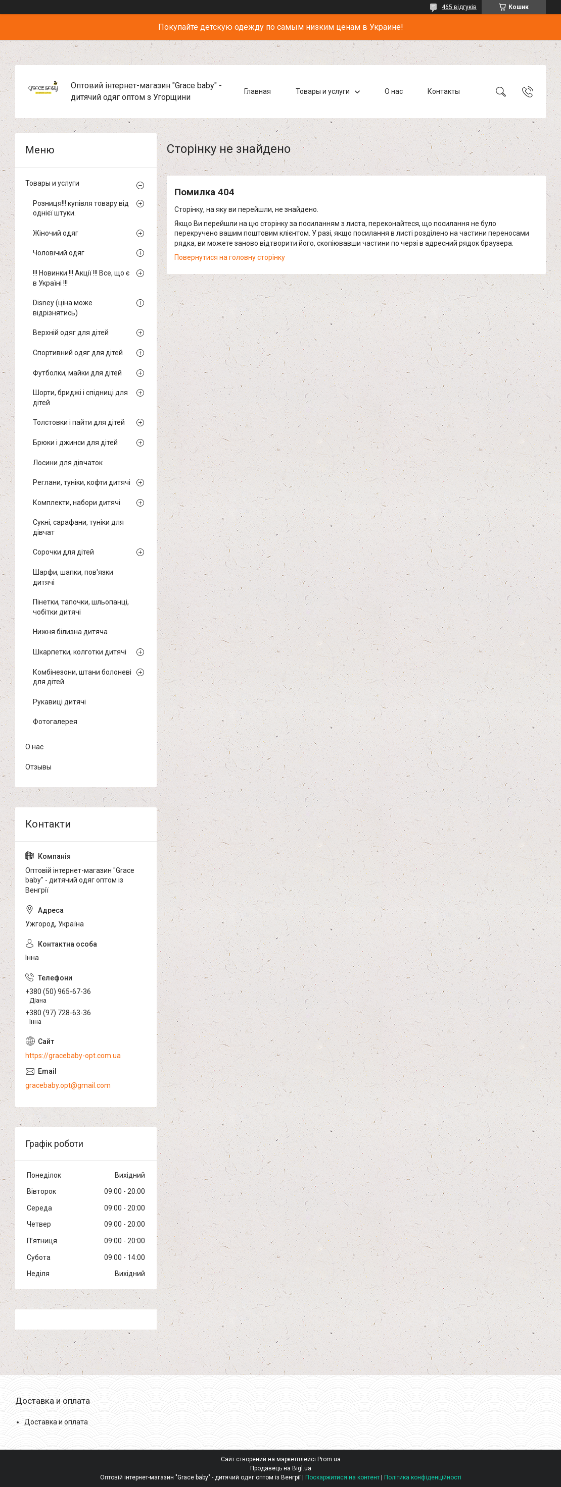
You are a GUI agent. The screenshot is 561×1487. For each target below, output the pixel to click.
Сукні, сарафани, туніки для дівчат (78, 527)
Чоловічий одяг (58, 253)
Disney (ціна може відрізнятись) (62, 308)
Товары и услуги (323, 91)
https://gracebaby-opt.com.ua (73, 1056)
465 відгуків (459, 7)
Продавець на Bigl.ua (280, 1468)
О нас (394, 91)
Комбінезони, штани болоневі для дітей (82, 677)
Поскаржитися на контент (342, 1477)
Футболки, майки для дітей (77, 373)
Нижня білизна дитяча (70, 632)
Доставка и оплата (56, 1422)
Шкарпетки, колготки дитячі (79, 652)
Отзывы (38, 767)
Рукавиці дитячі (59, 702)
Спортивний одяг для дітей (78, 353)
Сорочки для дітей (63, 552)
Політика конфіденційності (422, 1477)
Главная (257, 91)
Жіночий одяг (55, 233)
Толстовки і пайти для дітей (79, 422)
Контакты (444, 91)
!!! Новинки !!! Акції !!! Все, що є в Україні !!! (81, 278)
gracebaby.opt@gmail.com (68, 1085)
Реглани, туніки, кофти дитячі (81, 482)
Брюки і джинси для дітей (75, 442)
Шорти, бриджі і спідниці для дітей (80, 398)
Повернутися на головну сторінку (229, 257)
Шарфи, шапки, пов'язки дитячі (73, 577)
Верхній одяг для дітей (71, 332)
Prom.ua (329, 1459)
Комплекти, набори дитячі (76, 503)
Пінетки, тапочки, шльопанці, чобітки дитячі (81, 607)
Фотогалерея (55, 722)
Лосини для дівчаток (68, 463)
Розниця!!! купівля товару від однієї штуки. (81, 208)
